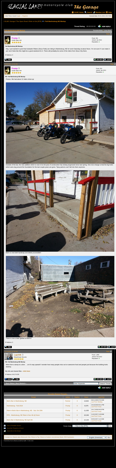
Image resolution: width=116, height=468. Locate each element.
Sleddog (100, 402)
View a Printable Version (14, 425)
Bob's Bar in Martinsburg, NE (17, 401)
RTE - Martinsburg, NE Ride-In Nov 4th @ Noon (23, 415)
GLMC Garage (10, 21)
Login (18, 16)
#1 (110, 34)
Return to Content (45, 437)
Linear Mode (107, 30)
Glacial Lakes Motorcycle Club (21, 437)
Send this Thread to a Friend (15, 428)
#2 (115, 64)
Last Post (94, 402)
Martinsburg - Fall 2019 (15, 406)
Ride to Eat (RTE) (35, 21)
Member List (99, 12)
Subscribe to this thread (14, 431)
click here (26, 371)
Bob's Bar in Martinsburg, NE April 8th (20, 420)
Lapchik (17, 355)
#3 (110, 351)
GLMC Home (78, 12)
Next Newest (20, 383)
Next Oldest (10, 383)
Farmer (67, 401)
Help (109, 12)
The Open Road (22, 21)
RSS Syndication (69, 437)
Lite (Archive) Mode (57, 437)
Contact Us (8, 437)
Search (88, 12)
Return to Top (35, 437)
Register (24, 16)
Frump (68, 406)
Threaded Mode (98, 30)
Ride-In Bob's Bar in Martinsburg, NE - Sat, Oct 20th (24, 410)
